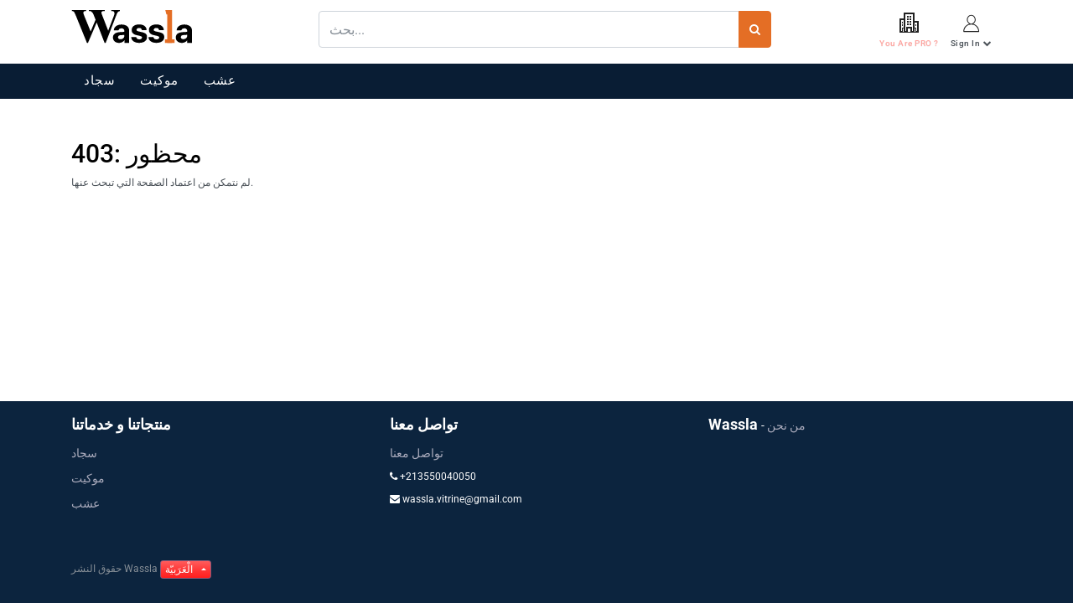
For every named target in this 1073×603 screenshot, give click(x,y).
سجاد (99, 80)
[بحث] (755, 29)
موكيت (159, 80)
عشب (220, 80)
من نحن (786, 425)
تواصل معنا (416, 453)
